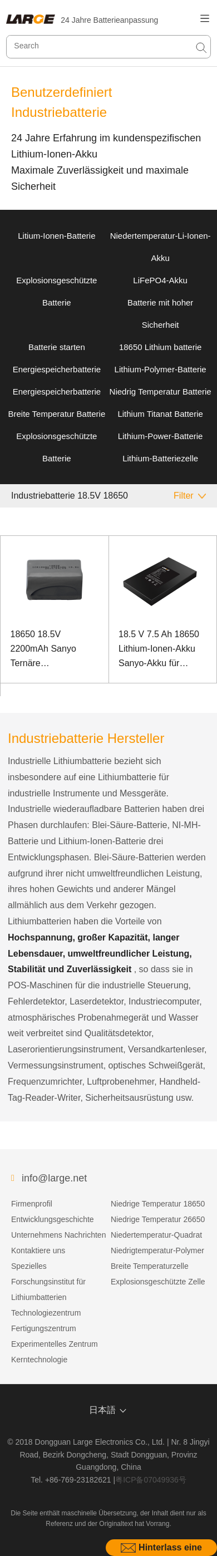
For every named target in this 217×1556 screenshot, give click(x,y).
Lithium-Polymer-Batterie (160, 369)
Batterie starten (56, 347)
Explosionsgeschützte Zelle (158, 1281)
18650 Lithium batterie (160, 347)
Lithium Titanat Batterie (160, 413)
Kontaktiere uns (38, 1250)
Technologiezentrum (46, 1312)
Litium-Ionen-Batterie (56, 235)
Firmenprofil (31, 1203)
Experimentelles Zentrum (54, 1344)
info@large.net (54, 1178)
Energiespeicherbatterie (57, 369)
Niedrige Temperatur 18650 (158, 1203)
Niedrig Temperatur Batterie (160, 391)
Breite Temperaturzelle (150, 1266)
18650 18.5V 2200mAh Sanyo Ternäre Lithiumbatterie (43, 649)
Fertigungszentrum (43, 1328)
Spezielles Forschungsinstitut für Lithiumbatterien (48, 1282)
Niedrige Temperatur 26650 (158, 1219)
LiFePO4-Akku (160, 280)
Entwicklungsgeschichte (52, 1219)
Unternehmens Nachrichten (58, 1234)
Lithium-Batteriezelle (160, 458)
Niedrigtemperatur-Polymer (157, 1250)
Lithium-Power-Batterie (160, 436)
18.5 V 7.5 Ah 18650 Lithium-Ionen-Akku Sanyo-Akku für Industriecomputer (159, 649)
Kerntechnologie (39, 1359)
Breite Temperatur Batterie (56, 413)
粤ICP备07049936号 (150, 1479)
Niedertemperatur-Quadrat (156, 1234)
